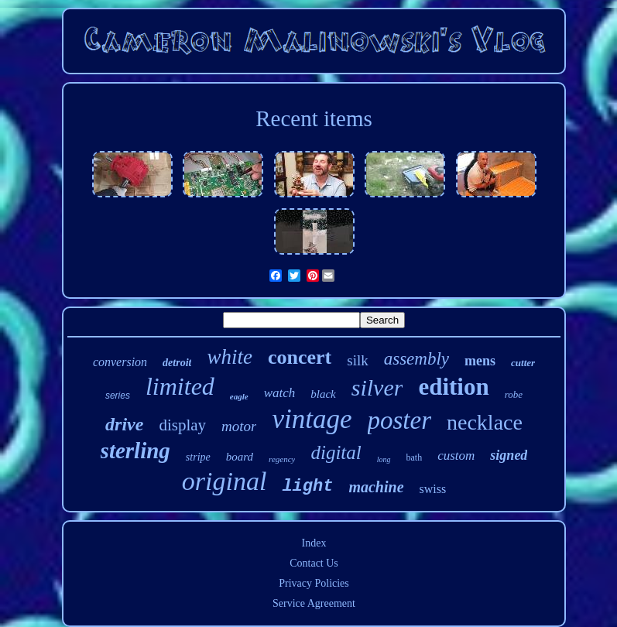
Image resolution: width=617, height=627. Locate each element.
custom (456, 455)
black (322, 394)
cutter (523, 362)
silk (357, 360)
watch (280, 392)
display (182, 425)
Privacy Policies (314, 583)
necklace (485, 422)
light (307, 486)
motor (238, 426)
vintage (311, 419)
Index (314, 543)
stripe (198, 457)
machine (375, 486)
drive (124, 424)
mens (479, 360)
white (229, 356)
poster (400, 420)
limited (180, 386)
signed (508, 455)
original (224, 481)
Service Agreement (314, 603)
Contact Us (314, 563)
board (239, 457)
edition (453, 386)
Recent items (313, 118)
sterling (135, 450)
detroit (177, 362)
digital (335, 452)
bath (414, 457)
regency (282, 459)
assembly (416, 358)
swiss (433, 488)
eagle (239, 396)
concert (299, 357)
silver (377, 387)
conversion (120, 361)
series (117, 395)
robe (514, 394)
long (384, 459)
